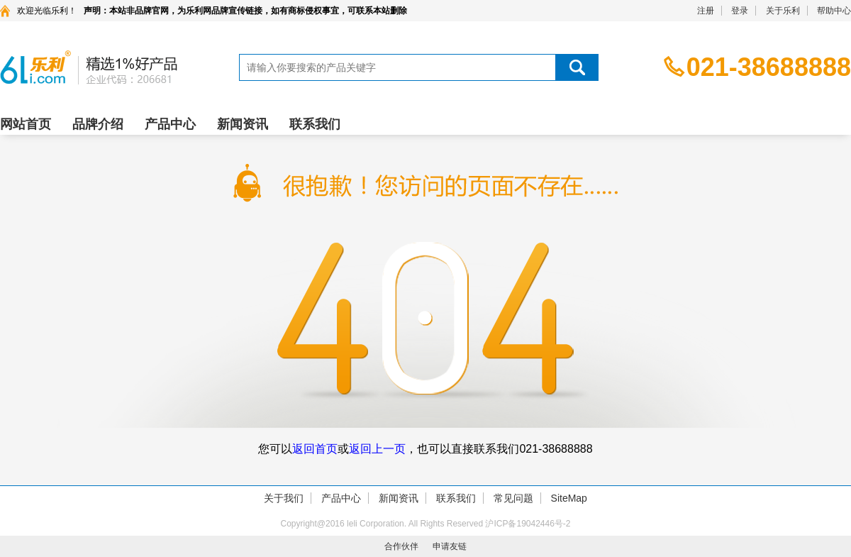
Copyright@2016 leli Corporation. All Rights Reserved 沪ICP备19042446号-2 (425, 524)
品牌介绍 (97, 124)
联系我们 (314, 124)
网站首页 (25, 124)
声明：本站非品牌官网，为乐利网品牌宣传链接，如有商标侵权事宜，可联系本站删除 (245, 11)
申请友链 (450, 546)
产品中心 (170, 124)
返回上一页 (377, 449)
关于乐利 (783, 11)
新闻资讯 (242, 124)
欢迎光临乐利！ (47, 11)
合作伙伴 (401, 546)
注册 (705, 11)
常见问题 (513, 498)
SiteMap (569, 498)
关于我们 (284, 498)
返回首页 (315, 449)
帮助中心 (834, 11)
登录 (739, 11)
